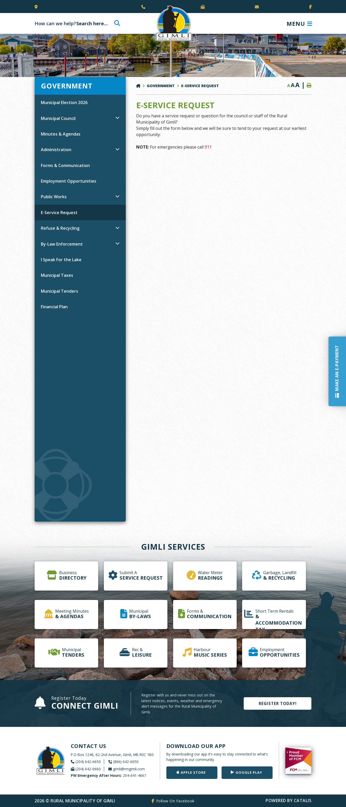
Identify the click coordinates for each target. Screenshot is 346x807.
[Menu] (299, 23)
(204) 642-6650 (88, 761)
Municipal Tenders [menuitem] (59, 291)
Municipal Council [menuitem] (58, 118)
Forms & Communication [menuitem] (65, 165)
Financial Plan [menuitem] (54, 307)
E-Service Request (200, 85)
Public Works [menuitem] (54, 197)
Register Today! (278, 703)
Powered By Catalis (288, 800)
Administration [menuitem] (56, 149)
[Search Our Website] (76, 23)
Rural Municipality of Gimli (173, 23)
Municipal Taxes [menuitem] (57, 275)
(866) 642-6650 (126, 761)
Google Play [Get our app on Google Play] (249, 772)
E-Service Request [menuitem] (59, 212)
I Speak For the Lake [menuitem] (61, 259)
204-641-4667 (108, 775)
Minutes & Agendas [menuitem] (60, 134)
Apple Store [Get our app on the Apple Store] (193, 772)
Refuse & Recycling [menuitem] (60, 228)
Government (161, 85)
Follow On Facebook (175, 800)
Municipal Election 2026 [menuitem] (64, 102)
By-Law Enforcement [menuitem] (62, 244)
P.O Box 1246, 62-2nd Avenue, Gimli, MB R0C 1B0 (112, 754)
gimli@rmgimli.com (129, 768)
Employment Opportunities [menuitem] (68, 181)
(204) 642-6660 (88, 768)
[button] (117, 117)
